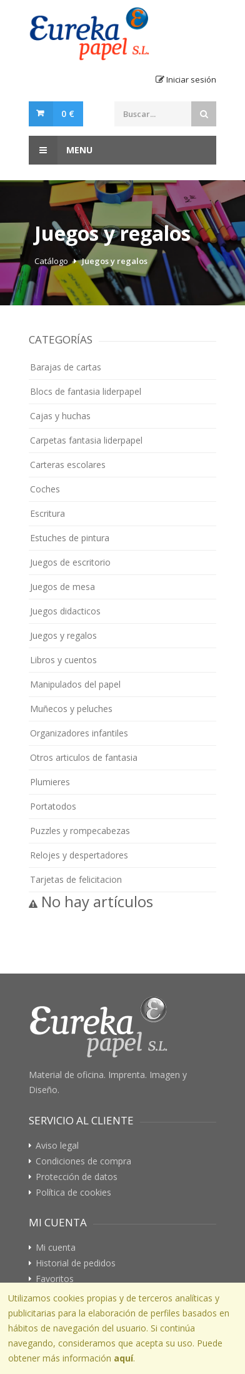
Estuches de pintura (69, 538)
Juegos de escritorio (70, 562)
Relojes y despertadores (79, 855)
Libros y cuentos (63, 660)
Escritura (47, 513)
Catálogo (51, 261)
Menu (60, 150)
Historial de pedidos (76, 1263)
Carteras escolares (68, 465)
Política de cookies (73, 1192)
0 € (67, 114)
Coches (45, 489)
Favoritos (55, 1279)
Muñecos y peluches (71, 709)
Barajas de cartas (65, 367)
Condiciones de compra (83, 1161)
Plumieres (50, 782)
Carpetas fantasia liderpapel (86, 440)
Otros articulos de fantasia (84, 757)
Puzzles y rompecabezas (80, 831)
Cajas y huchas (60, 416)
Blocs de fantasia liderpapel (85, 391)
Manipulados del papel (75, 684)
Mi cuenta (56, 1247)
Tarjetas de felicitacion (76, 879)
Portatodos (53, 806)
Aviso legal (57, 1145)
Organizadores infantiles (79, 733)
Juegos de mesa (62, 587)
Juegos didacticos (65, 611)
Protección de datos (77, 1177)
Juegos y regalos (115, 261)
